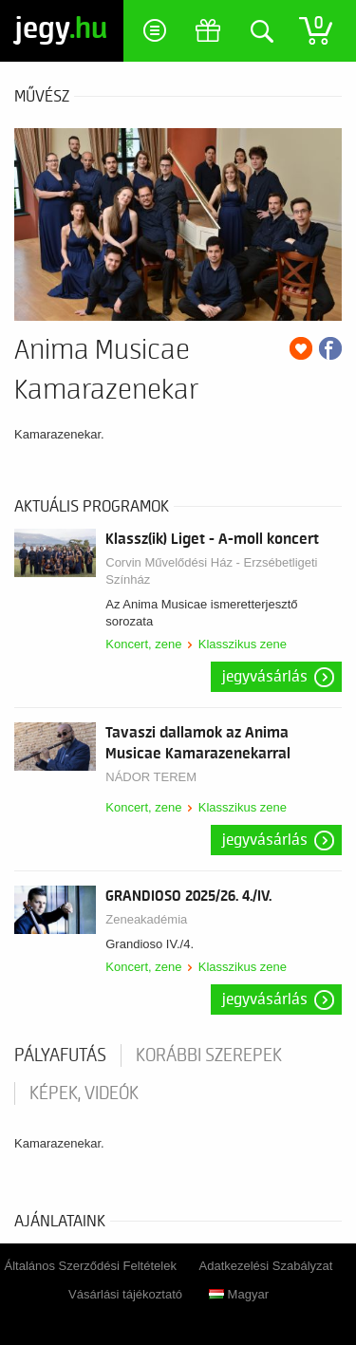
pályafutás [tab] (60, 1055)
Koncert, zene (143, 644)
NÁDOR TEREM (151, 777)
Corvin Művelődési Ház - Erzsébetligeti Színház (211, 571)
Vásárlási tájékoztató (125, 1294)
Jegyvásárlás (265, 676)
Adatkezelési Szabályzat (266, 1266)
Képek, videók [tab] (84, 1093)
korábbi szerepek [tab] (209, 1055)
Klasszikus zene (242, 644)
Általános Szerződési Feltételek (91, 1266)
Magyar (239, 1294)
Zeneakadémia (146, 919)
